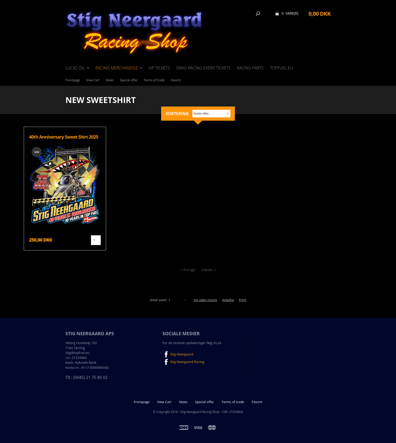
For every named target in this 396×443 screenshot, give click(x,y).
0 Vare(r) (290, 13)
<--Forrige (187, 269)
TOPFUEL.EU (281, 68)
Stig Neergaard (177, 354)
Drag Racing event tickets (203, 68)
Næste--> (209, 269)
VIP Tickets (159, 68)
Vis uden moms (205, 300)
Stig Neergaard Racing (183, 362)
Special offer (128, 80)
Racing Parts (250, 68)
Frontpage (72, 80)
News (110, 80)
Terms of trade (154, 80)
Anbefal (228, 300)
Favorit (175, 80)
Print (242, 300)
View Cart (93, 80)
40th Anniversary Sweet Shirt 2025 (63, 137)
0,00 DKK (320, 13)
